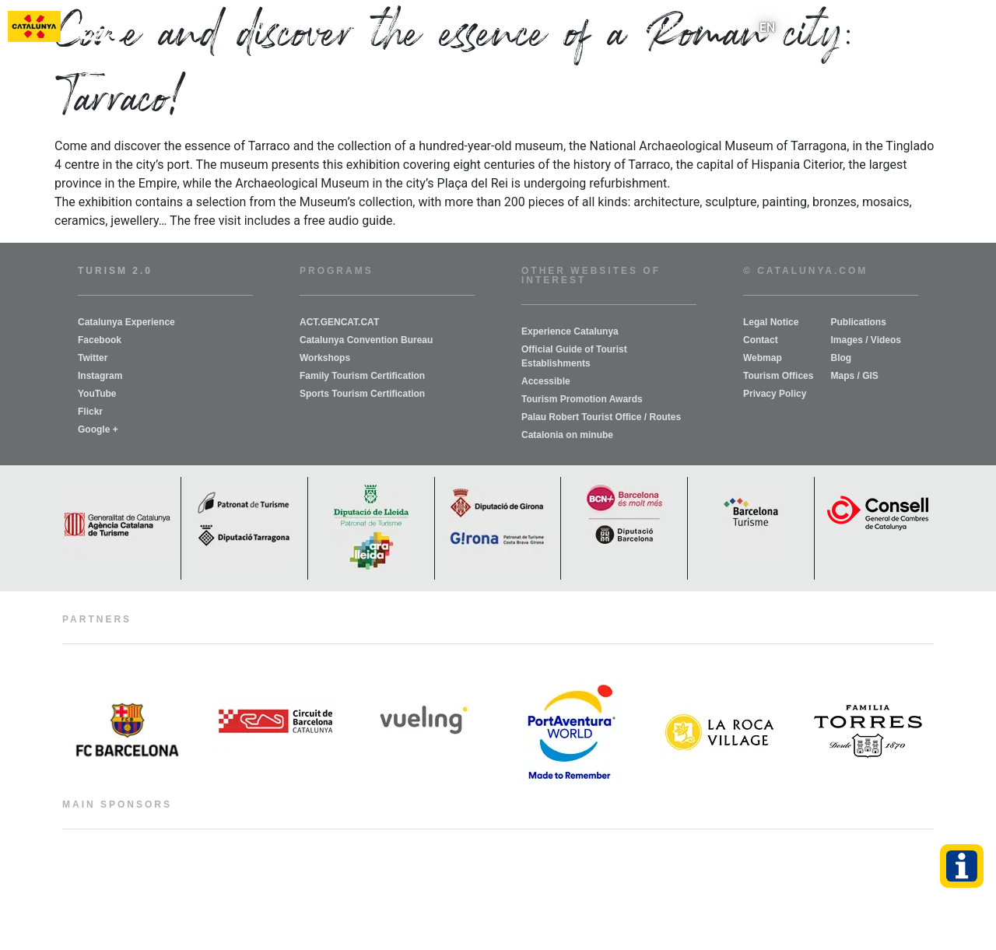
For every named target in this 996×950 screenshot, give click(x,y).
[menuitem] (767, 27)
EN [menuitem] (767, 26)
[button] (975, 27)
